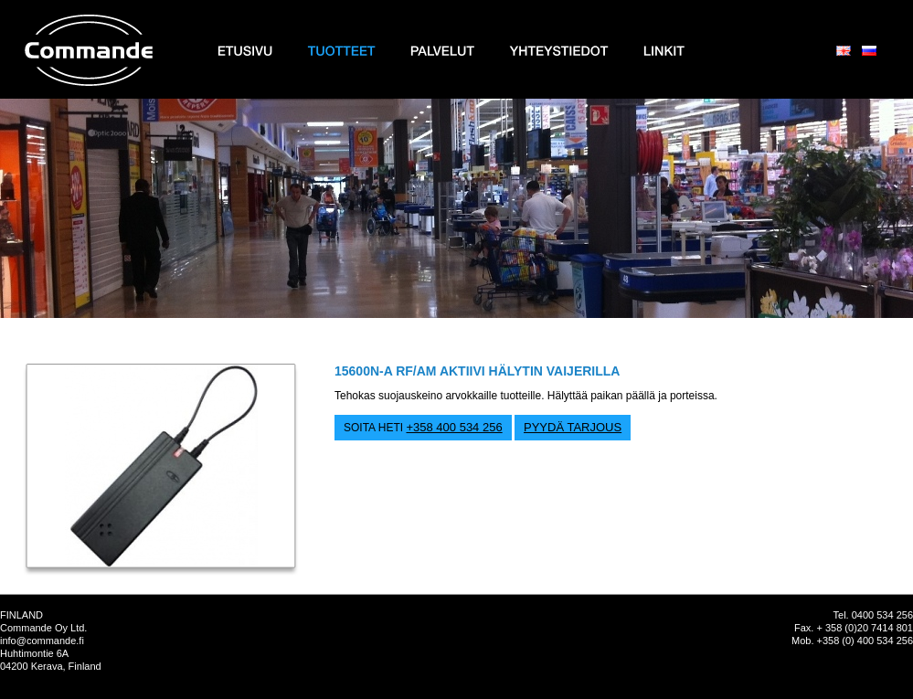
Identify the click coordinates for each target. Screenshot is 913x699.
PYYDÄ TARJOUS (572, 427)
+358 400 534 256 (454, 427)
